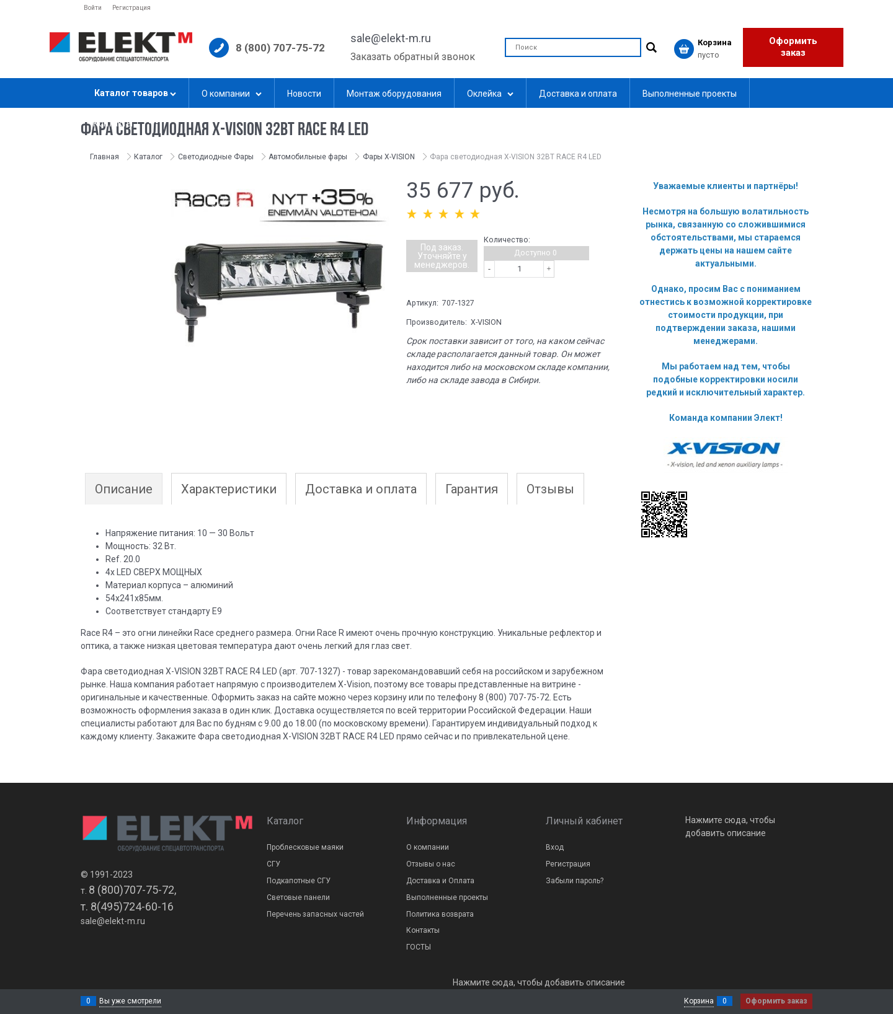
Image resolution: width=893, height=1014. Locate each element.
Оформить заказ (793, 47)
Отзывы (550, 489)
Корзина (699, 1001)
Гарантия (471, 489)
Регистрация (131, 8)
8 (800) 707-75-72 (280, 48)
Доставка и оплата (361, 489)
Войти (93, 8)
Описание (124, 489)
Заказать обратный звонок (412, 57)
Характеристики (229, 489)
